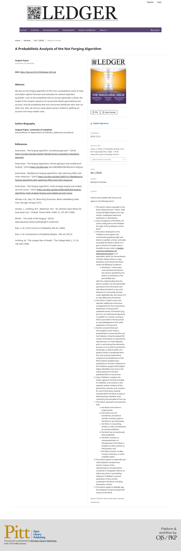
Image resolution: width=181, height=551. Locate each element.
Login (159, 2)
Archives (35, 30)
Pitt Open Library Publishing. (43, 540)
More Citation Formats (101, 159)
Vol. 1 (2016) (39, 40)
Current (23, 30)
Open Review (110, 112)
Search (155, 30)
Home (17, 40)
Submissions (68, 30)
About (103, 30)
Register (150, 2)
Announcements (50, 30)
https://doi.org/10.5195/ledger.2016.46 (38, 72)
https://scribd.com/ (39, 167)
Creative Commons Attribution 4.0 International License (110, 251)
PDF (96, 112)
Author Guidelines (87, 30)
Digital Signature (101, 123)
